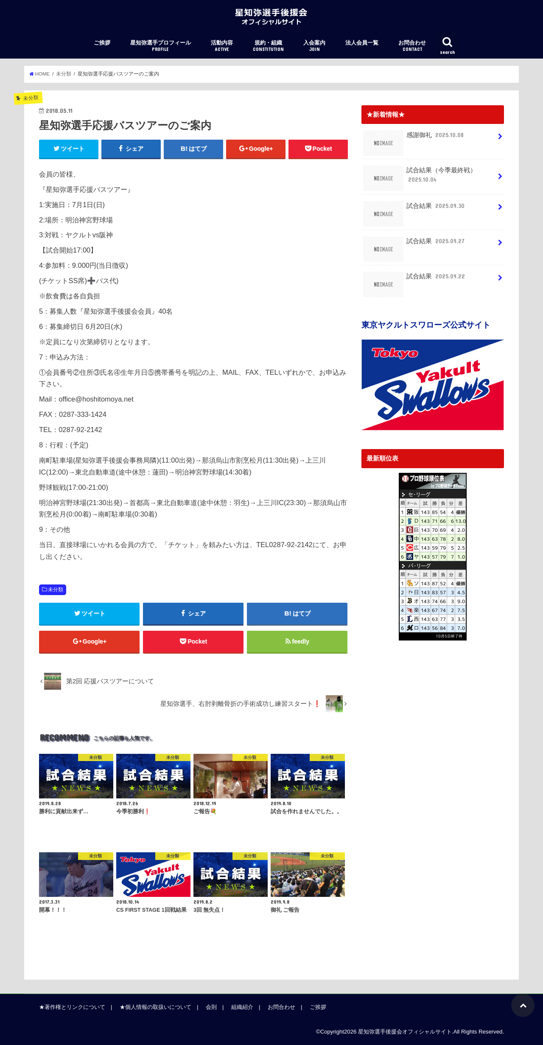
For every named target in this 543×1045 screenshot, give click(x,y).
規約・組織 (268, 46)
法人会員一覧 (361, 42)
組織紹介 (242, 1007)
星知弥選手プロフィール (160, 46)
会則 (211, 1007)
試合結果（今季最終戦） (419, 178)
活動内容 (222, 46)
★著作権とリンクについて (72, 1007)
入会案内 (314, 46)
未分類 (55, 590)
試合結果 (414, 209)
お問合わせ (412, 46)
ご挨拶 (102, 42)
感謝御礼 (414, 138)
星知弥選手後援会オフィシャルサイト (405, 1031)
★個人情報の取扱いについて (155, 1007)
